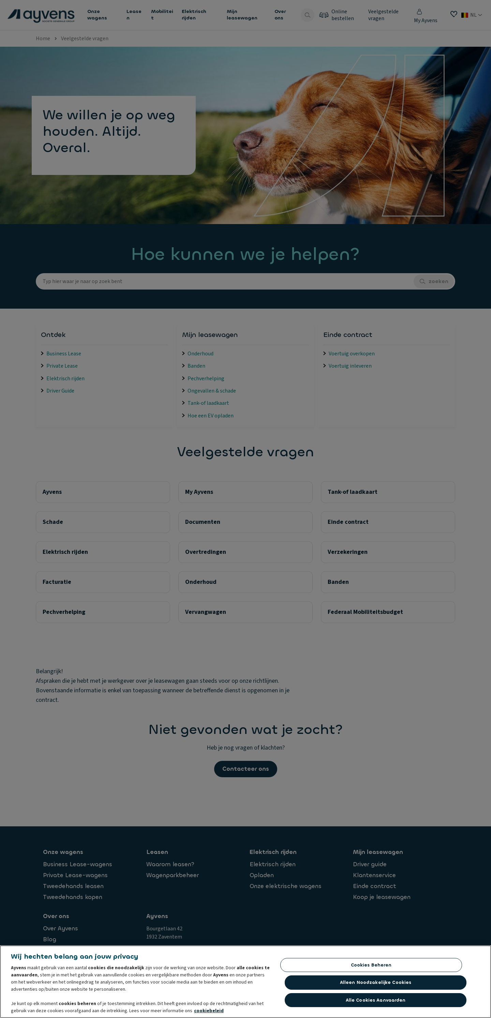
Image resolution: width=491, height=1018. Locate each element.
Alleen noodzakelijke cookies (376, 985)
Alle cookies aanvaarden (376, 1002)
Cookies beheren (371, 967)
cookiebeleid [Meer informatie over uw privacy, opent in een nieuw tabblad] (209, 1013)
